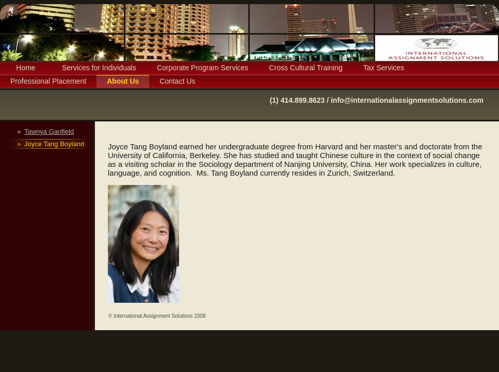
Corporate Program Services (202, 68)
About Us (123, 81)
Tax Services (383, 68)
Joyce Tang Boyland (54, 144)
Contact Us (177, 81)
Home (25, 68)
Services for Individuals (99, 68)
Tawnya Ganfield (49, 131)
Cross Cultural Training (305, 68)
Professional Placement (48, 81)
